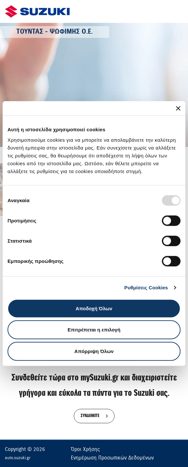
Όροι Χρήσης (85, 449)
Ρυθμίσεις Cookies (146, 287)
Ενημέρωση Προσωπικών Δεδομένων (112, 457)
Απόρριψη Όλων (94, 351)
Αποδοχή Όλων (94, 308)
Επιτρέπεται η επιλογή (94, 329)
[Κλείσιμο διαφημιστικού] (178, 108)
